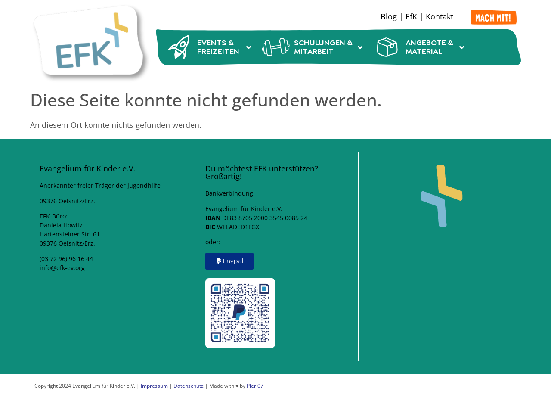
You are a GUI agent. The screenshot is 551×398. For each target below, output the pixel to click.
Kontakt (439, 16)
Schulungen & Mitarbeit (312, 47)
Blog (389, 16)
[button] (229, 261)
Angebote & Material (418, 47)
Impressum (154, 385)
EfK (411, 16)
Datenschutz (188, 385)
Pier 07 (255, 385)
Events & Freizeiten (208, 47)
